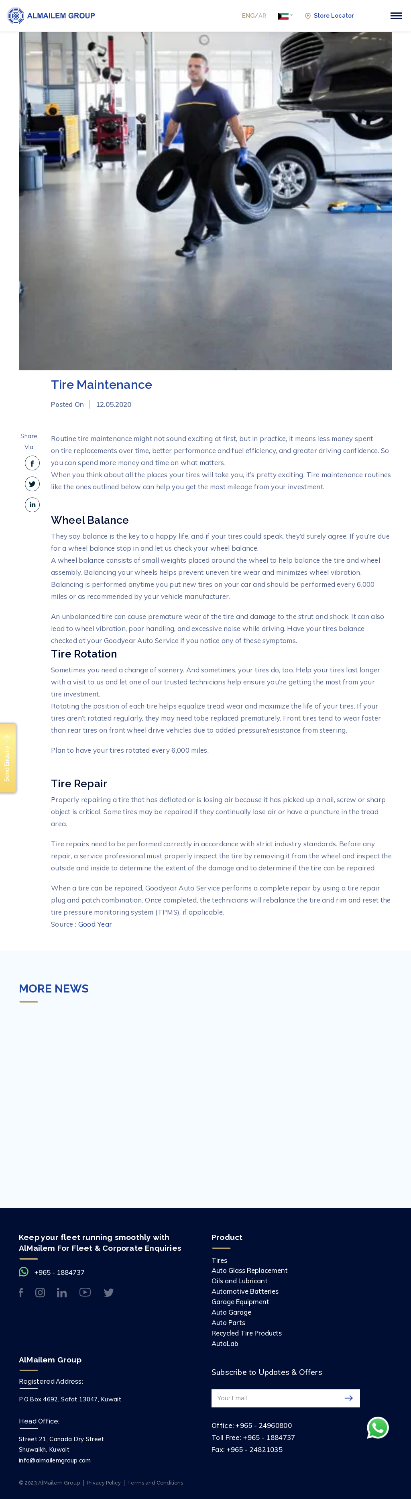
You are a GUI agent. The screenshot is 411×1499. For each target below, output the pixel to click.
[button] (283, 16)
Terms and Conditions (158, 1481)
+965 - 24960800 (264, 1423)
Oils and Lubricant (240, 1280)
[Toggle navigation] (396, 16)
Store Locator (328, 15)
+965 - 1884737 (60, 1272)
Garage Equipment (241, 1301)
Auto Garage (232, 1311)
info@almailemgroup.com (55, 1458)
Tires (220, 1260)
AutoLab (225, 1342)
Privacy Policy (105, 1481)
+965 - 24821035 (255, 1447)
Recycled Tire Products (248, 1331)
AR (260, 15)
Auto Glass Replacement (251, 1270)
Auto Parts (229, 1321)
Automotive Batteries (246, 1291)
